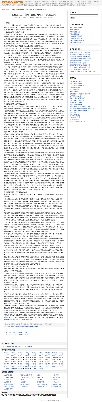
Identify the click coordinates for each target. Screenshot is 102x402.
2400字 (54, 355)
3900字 (34, 359)
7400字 (54, 366)
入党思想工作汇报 (75, 92)
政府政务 (14, 9)
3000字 (34, 357)
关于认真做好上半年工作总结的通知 (80, 106)
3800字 (27, 359)
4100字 (47, 359)
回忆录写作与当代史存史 (77, 85)
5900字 (27, 364)
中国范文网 (12, 3)
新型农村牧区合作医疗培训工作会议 (80, 56)
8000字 (27, 368)
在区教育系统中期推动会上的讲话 (79, 61)
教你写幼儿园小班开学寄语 (77, 121)
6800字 (27, 366)
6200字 (47, 364)
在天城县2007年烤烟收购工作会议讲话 (80, 54)
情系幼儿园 (73, 113)
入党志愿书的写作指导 (76, 36)
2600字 (6, 357)
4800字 (34, 362)
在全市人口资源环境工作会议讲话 (18, 334)
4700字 (27, 362)
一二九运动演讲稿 (75, 117)
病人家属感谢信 (74, 89)
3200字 (47, 357)
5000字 (47, 362)
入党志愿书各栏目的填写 (77, 40)
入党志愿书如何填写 (75, 42)
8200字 (34, 368)
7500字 (61, 366)
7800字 (13, 368)
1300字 (41, 353)
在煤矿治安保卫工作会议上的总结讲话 (80, 52)
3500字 (6, 359)
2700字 (13, 357)
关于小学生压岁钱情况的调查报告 (79, 111)
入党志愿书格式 (74, 34)
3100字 (41, 357)
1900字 (20, 355)
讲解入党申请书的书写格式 (77, 98)
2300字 (47, 355)
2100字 (34, 355)
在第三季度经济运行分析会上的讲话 (80, 65)
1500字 (54, 353)
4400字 (6, 362)
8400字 (41, 368)
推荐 (40, 17)
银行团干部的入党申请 (76, 102)
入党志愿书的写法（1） (76, 38)
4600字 (20, 362)
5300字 (61, 362)
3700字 (20, 359)
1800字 (13, 355)
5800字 (20, 364)
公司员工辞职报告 (75, 115)
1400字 (47, 353)
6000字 (34, 364)
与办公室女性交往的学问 (77, 100)
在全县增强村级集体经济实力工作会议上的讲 (17, 346)
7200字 (47, 366)
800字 (6, 353)
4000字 (41, 359)
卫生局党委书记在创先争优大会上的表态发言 (82, 108)
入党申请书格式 (74, 30)
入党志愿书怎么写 (75, 32)
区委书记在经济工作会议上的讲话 (18, 332)
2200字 (41, 355)
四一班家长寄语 (74, 119)
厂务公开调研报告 (75, 87)
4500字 (13, 362)
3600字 (13, 359)
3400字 (61, 357)
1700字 (6, 355)
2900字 (27, 357)
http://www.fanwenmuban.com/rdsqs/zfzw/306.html (24, 326)
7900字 (20, 368)
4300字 (61, 359)
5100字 (54, 362)
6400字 (61, 364)
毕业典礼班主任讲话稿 (76, 104)
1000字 (20, 353)
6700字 (20, 366)
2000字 (27, 355)
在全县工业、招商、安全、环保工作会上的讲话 (83, 71)
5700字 (13, 364)
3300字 (54, 357)
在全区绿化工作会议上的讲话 (78, 63)
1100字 (27, 353)
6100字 (41, 364)
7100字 (41, 366)
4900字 (41, 362)
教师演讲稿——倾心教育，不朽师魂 (80, 94)
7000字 (34, 366)
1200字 (34, 353)
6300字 (54, 364)
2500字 (61, 355)
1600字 (61, 353)
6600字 (13, 366)
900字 (13, 353)
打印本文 (18, 17)
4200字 (54, 359)
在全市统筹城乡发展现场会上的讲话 (80, 67)
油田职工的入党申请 (75, 96)
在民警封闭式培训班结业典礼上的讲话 (80, 58)
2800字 (20, 357)
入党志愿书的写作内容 (76, 27)
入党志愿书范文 (6, 9)
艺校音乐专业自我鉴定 (76, 83)
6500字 (6, 366)
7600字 (6, 368)
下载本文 (25, 17)
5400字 (6, 364)
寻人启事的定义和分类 (76, 81)
